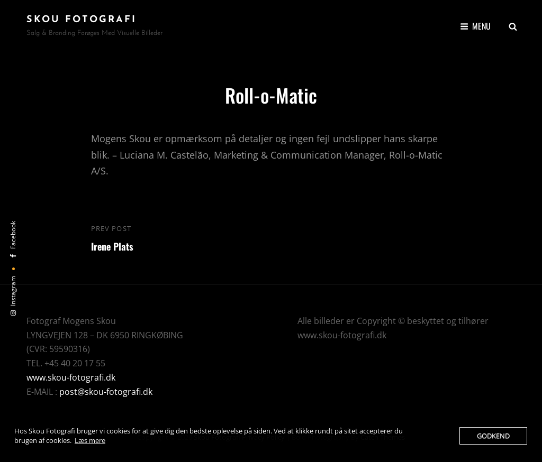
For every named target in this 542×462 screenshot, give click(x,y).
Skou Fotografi (81, 20)
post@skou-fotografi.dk (105, 392)
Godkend (493, 435)
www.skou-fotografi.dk (70, 377)
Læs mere (90, 440)
